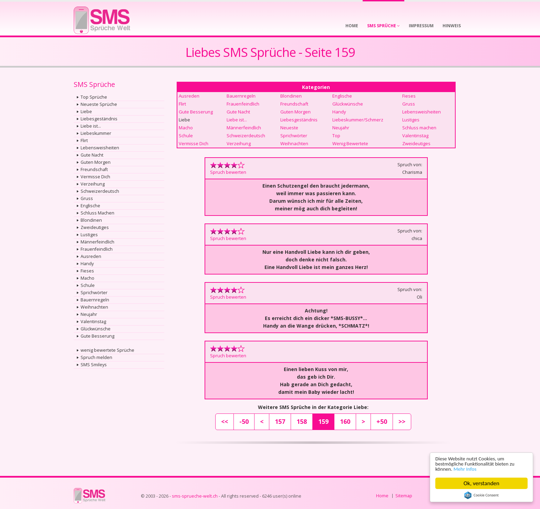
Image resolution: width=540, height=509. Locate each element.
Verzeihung (93, 184)
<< (224, 421)
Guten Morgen (96, 162)
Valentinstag (93, 322)
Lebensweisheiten (100, 148)
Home (382, 496)
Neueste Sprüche (99, 104)
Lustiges (89, 235)
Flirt (84, 140)
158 (302, 421)
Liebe (86, 111)
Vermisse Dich (95, 177)
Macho (87, 278)
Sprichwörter (94, 293)
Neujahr (89, 314)
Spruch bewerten (228, 172)
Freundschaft (94, 169)
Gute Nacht (92, 155)
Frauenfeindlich (97, 249)
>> (401, 421)
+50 (381, 421)
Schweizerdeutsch (100, 191)
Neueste (289, 127)
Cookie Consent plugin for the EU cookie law (481, 495)
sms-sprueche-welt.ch (195, 496)
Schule (88, 285)
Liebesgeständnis (99, 119)
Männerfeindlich (97, 242)
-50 (244, 421)
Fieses (87, 271)
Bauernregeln (95, 300)
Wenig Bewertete (350, 143)
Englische (90, 206)
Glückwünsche (96, 329)
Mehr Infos (469, 468)
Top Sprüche (94, 97)
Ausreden (91, 256)
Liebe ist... (91, 126)
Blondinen (91, 220)
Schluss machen (419, 127)
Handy (87, 264)
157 (280, 421)
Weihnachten (94, 307)
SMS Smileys (94, 365)
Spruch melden (96, 357)
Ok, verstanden (481, 483)
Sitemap (403, 496)
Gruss (87, 198)
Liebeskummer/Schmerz (357, 120)
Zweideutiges (95, 227)
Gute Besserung (97, 336)
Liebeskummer (96, 133)
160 (345, 421)
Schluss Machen (97, 213)
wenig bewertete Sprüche (107, 350)
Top (336, 135)
